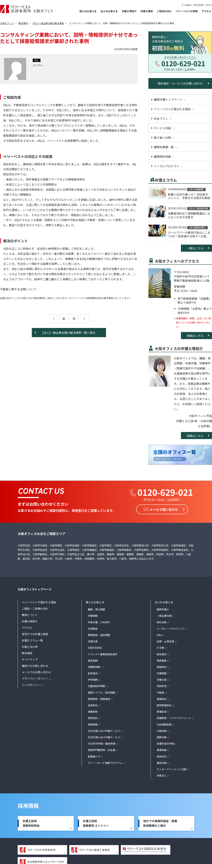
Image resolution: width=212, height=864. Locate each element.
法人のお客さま (109, 11)
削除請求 (93, 673)
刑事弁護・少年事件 (99, 622)
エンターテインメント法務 (171, 769)
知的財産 (162, 686)
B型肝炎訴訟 (95, 647)
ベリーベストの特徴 (186, 11)
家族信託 (93, 718)
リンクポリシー (31, 685)
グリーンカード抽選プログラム (105, 762)
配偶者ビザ (94, 756)
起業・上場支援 (165, 641)
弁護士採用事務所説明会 (31, 823)
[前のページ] (53, 318)
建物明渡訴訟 (164, 705)
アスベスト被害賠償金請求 (102, 654)
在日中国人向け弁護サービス (104, 730)
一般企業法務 (164, 615)
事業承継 (162, 750)
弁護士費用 (146, 11)
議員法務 (162, 762)
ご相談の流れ (164, 11)
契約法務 (162, 622)
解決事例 (27, 653)
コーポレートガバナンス (170, 628)
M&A (159, 635)
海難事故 (93, 711)
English (188, 4)
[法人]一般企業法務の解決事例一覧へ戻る (68, 332)
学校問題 (93, 679)
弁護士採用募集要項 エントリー (96, 823)
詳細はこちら (195, 335)
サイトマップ (30, 659)
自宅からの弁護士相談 (35, 634)
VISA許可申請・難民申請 (101, 743)
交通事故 (93, 628)
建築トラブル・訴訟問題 (101, 692)
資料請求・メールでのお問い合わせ (180, 83)
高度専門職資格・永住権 (101, 750)
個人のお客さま (88, 11)
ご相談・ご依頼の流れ (35, 608)
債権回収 (162, 711)
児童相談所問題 (96, 686)
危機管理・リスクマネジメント (174, 718)
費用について (30, 615)
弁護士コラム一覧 (32, 640)
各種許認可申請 (165, 743)
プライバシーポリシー (35, 678)
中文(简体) (199, 4)
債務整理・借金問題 (99, 635)
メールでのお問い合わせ (36, 672)
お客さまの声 (30, 647)
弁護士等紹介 (129, 11)
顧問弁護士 (163, 609)
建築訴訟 (162, 699)
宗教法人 (162, 775)
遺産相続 (93, 660)
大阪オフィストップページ (35, 589)
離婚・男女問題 (96, 609)
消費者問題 (94, 667)
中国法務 (162, 730)
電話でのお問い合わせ (35, 666)
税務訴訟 (162, 667)
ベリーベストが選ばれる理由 (39, 602)
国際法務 (162, 737)
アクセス (206, 11)
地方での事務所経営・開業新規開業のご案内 (160, 823)
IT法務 (160, 647)
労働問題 (93, 615)
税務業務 (93, 724)
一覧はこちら (195, 248)
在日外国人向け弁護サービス (104, 737)
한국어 (209, 4)
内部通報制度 (164, 724)
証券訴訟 (93, 705)
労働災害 (93, 641)
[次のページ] (84, 318)
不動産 (160, 692)
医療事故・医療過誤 (99, 699)
